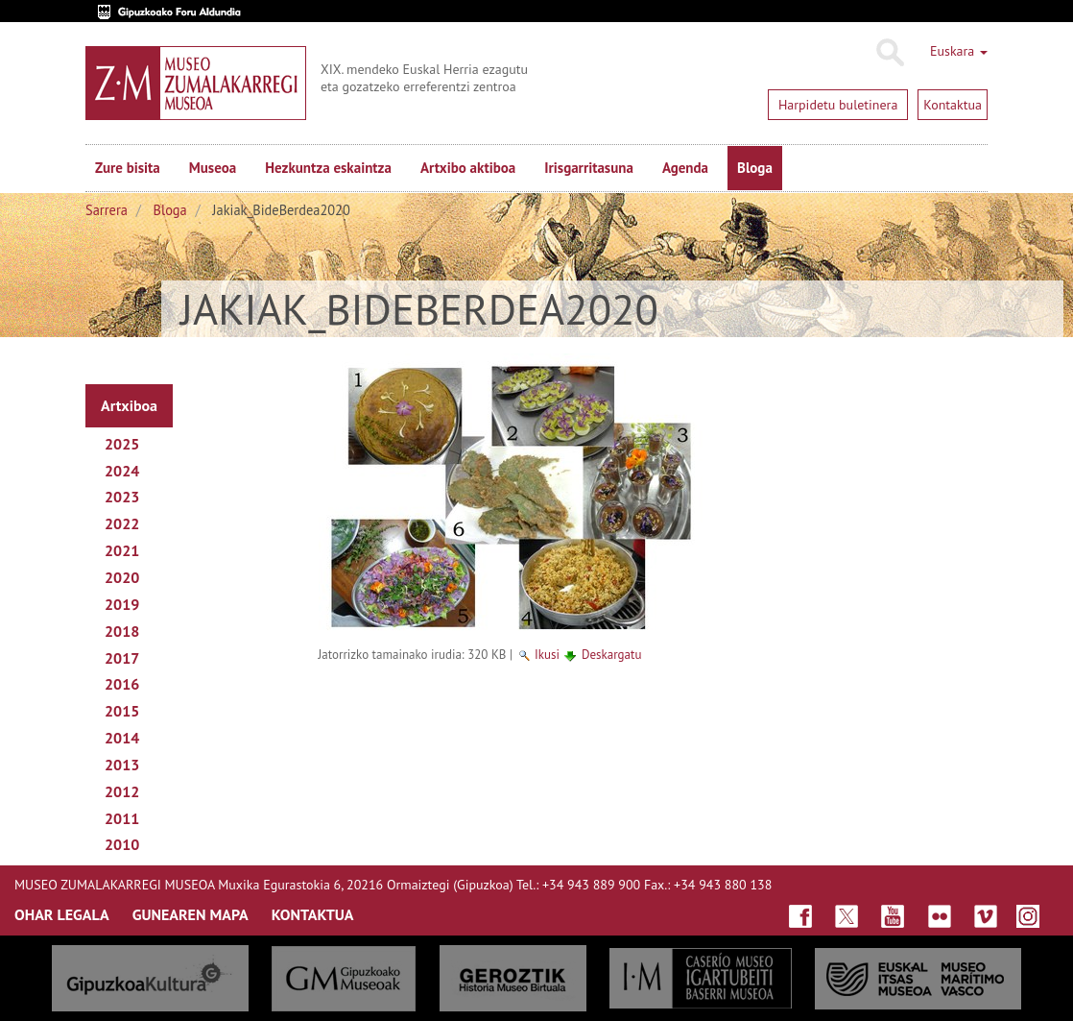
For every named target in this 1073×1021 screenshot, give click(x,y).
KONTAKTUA (313, 914)
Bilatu (889, 52)
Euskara (959, 51)
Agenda (685, 167)
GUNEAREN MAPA (190, 914)
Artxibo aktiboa (467, 167)
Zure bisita (127, 167)
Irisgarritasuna (588, 167)
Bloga (755, 167)
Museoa (212, 167)
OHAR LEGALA (61, 914)
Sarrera (106, 210)
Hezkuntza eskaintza (328, 167)
